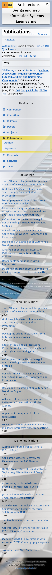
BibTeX (40, 46)
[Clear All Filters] (26, 56)
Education (13, 115)
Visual (43, 34)
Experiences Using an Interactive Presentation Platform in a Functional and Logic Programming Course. (24, 211)
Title (13, 46)
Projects (12, 132)
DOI (18, 90)
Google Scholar (29, 90)
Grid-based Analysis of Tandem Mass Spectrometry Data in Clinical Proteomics (23, 192)
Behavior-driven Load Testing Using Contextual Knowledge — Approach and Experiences (25, 234)
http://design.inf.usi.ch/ (25, 568)
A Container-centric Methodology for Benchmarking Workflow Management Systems (24, 222)
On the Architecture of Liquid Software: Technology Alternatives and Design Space (24, 472)
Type (4, 49)
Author (6, 46)
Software (12, 161)
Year (12, 49)
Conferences (14, 110)
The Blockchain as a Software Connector (25, 520)
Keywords (10, 148)
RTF (47, 46)
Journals (12, 121)
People (11, 127)
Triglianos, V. (9, 70)
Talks (10, 166)
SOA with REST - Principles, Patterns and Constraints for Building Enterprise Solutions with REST (25, 509)
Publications (14, 138)
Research (12, 155)
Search (11, 39)
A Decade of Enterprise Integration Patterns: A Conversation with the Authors (22, 253)
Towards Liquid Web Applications (21, 550)
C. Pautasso (29, 70)
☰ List (31, 34)
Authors (9, 143)
